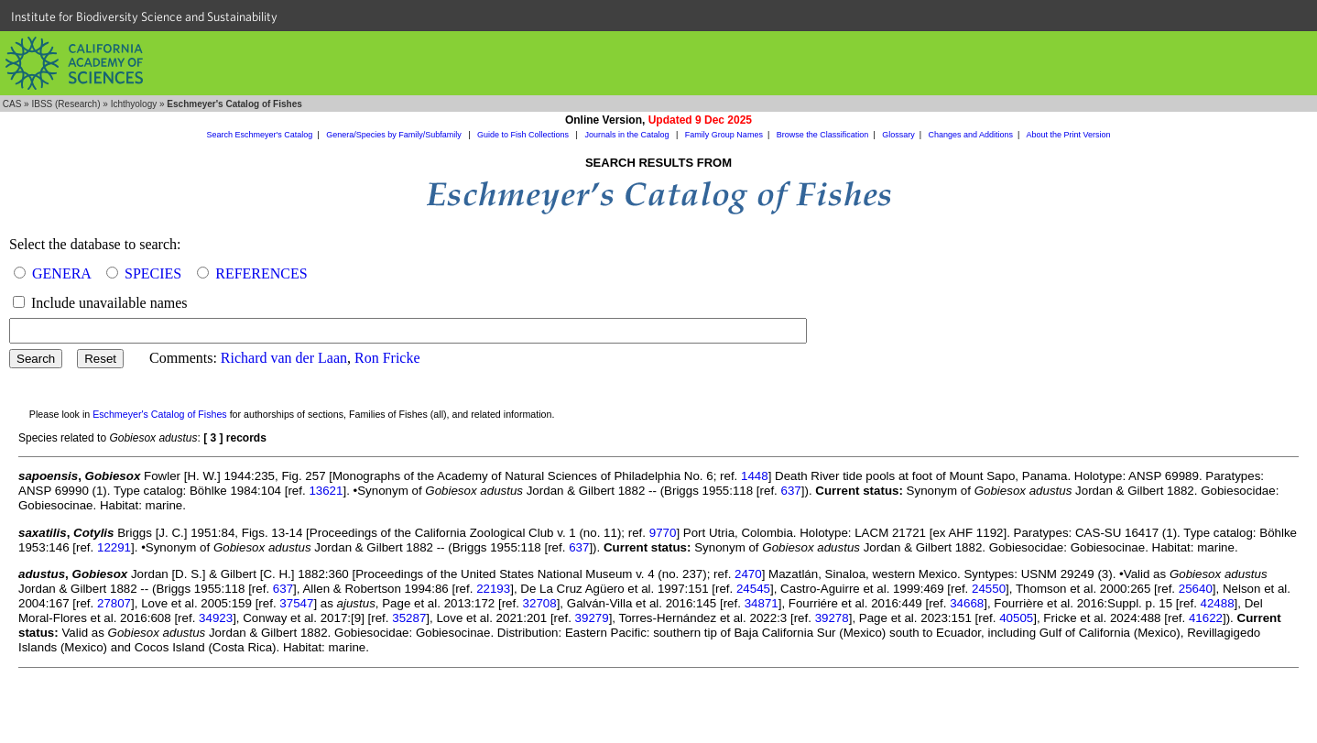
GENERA (61, 273)
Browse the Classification (823, 134)
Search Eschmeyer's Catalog (260, 134)
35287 (409, 618)
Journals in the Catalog (627, 134)
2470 (748, 574)
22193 (493, 588)
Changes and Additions (970, 134)
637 (791, 490)
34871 (761, 603)
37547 (296, 603)
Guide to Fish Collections (524, 134)
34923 (216, 618)
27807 (114, 603)
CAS (12, 104)
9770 (663, 533)
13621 (326, 490)
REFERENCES (261, 273)
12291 (114, 547)
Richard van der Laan (284, 358)
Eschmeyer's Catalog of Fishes (160, 414)
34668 (967, 603)
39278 (832, 618)
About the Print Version (1068, 134)
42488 (1218, 603)
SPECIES (153, 273)
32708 (540, 603)
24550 (989, 588)
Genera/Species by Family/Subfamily (394, 134)
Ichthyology (134, 104)
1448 (754, 476)
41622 (1206, 618)
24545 (753, 588)
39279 (592, 618)
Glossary (898, 134)
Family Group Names (724, 134)
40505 (1016, 618)
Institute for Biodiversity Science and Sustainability (144, 16)
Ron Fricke (387, 358)
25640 (1196, 588)
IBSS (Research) (65, 104)
